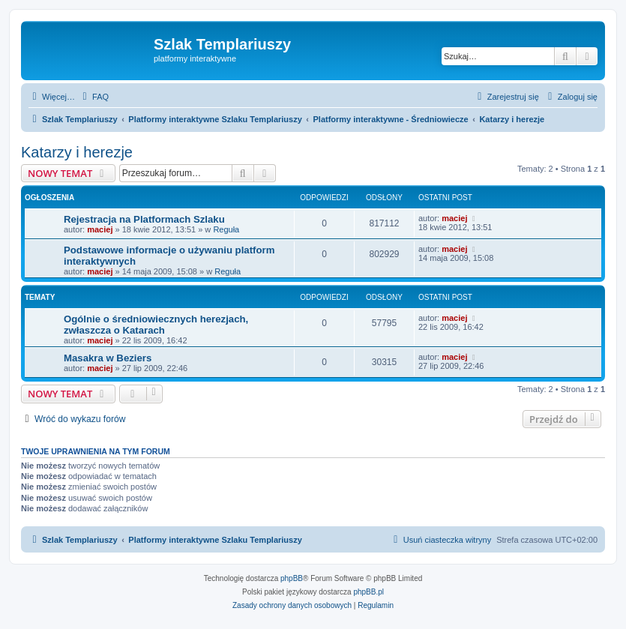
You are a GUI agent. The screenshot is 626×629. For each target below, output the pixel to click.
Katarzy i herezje (77, 152)
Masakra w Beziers (107, 358)
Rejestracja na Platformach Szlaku (144, 219)
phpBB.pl (368, 592)
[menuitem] (94, 97)
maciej (99, 229)
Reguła (226, 229)
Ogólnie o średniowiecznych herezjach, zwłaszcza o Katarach (156, 324)
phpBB (291, 578)
